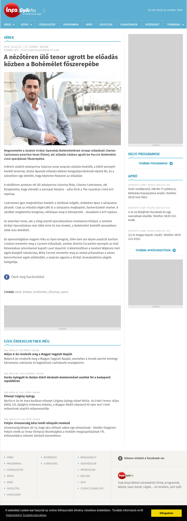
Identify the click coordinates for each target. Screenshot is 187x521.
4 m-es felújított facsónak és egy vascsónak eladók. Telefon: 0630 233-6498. (152, 216)
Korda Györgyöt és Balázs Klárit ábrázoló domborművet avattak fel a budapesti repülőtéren (57, 379)
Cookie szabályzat (92, 489)
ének (18, 292)
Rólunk (85, 476)
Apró (89, 25)
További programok (153, 163)
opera (64, 292)
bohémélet (40, 292)
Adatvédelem (88, 464)
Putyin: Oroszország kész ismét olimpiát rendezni (37, 423)
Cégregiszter (47, 25)
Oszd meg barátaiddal (27, 277)
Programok (71, 25)
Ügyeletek (106, 25)
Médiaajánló (88, 458)
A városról (51, 464)
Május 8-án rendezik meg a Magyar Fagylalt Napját (38, 354)
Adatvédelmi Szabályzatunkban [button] (26, 515)
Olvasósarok (129, 25)
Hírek (7, 25)
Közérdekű (152, 25)
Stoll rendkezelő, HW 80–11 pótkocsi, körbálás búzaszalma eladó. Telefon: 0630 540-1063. (152, 193)
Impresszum (88, 470)
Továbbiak (173, 25)
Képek (24, 25)
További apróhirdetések (153, 250)
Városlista (44, 10)
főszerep (54, 292)
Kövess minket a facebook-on (144, 458)
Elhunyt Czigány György (19, 396)
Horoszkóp (14, 495)
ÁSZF (83, 482)
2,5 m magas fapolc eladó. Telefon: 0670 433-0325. (154, 237)
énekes (27, 292)
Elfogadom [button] (166, 513)
